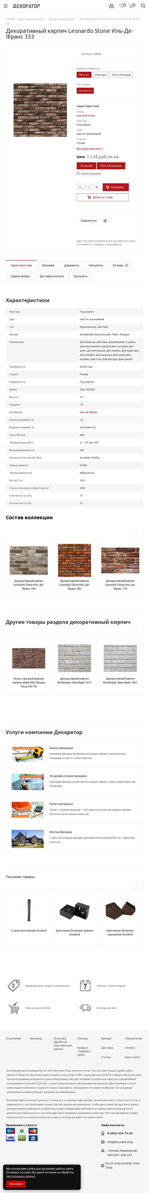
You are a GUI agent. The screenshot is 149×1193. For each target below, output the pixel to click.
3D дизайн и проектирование (68, 776)
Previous (134, 532)
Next (140, 532)
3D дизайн (86, 165)
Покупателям (133, 1038)
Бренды (106, 1038)
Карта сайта (132, 1057)
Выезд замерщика (61, 748)
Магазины (36, 1038)
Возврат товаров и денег (83, 1051)
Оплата (130, 1047)
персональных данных (20, 1176)
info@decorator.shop (120, 1142)
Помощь (82, 1038)
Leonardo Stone (86, 115)
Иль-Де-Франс (88, 412)
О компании (13, 1038)
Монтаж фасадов (111, 165)
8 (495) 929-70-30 (120, 1133)
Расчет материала (61, 804)
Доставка (107, 1047)
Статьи (106, 1057)
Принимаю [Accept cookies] (16, 1183)
